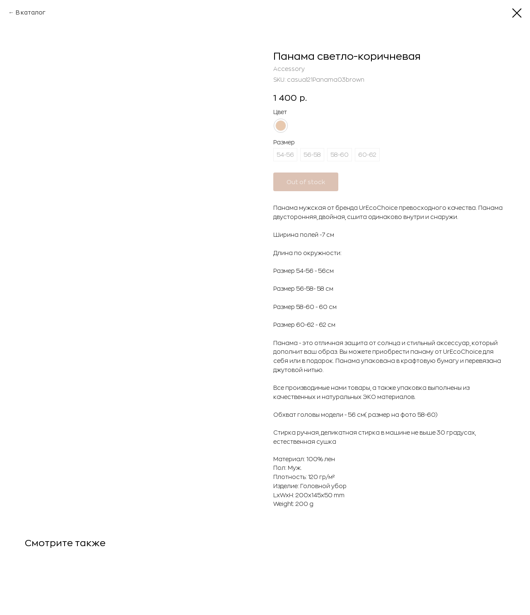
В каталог (31, 12)
